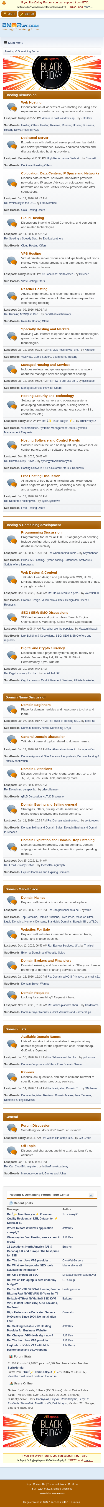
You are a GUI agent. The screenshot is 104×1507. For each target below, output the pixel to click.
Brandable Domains (59, 921)
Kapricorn (90, 349)
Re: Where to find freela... (63, 553)
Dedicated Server (34, 138)
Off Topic (28, 1146)
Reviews (28, 1072)
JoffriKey (86, 118)
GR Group (85, 1138)
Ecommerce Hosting (65, 356)
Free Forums (58, 1493)
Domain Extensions (36, 769)
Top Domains (29, 917)
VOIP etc (26, 356)
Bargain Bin (80, 921)
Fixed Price (67, 917)
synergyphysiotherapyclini (56, 461)
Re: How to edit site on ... (63, 380)
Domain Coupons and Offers (38, 1064)
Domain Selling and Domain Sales (42, 827)
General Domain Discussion (43, 737)
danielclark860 (51, 673)
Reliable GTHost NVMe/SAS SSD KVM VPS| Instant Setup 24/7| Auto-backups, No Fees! (32, 1303)
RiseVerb (13, 1403)
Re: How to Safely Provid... (20, 461)
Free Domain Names (70, 1064)
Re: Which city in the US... (20, 203)
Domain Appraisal (32, 756)
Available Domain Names (41, 1036)
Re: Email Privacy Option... (20, 865)
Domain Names (33, 897)
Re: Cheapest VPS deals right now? (30, 1335)
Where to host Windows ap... (59, 118)
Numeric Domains (35, 921)
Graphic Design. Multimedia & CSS (42, 600)
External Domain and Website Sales (43, 952)
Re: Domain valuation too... (64, 820)
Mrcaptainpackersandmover (79, 1274)
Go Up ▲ (73, 1484)
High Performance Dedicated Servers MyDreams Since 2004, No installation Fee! (31, 1317)
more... (88, 7)
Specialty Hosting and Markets (45, 329)
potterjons (89, 1057)
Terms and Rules (56, 1484)
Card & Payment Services (56, 680)
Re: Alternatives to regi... (62, 749)
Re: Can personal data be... (64, 910)
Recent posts (21, 1203)
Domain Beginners (36, 705)
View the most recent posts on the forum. (32, 1376)
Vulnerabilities (29, 428)
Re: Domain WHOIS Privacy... (66, 976)
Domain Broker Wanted (35, 983)
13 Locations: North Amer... (58, 274)
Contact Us (39, 1484)
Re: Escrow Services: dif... (64, 945)
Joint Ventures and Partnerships (71, 1012)
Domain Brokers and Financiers (46, 960)
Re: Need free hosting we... (20, 500)
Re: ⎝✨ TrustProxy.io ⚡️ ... (58, 421)
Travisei (89, 945)
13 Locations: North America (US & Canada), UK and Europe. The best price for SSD (33, 1251)
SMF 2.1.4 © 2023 (42, 1488)
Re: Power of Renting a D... (64, 720)
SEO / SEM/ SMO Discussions (44, 612)
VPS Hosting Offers (33, 281)
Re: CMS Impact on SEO (22, 1274)
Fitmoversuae (48, 203)
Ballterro (67, 1298)
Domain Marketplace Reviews (73, 1095)
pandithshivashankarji (58, 314)
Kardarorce (92, 1005)
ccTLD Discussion (54, 796)
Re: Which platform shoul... (64, 1005)
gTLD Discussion (31, 796)
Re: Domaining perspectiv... (20, 789)
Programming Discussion (41, 532)
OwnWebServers (72, 1260)
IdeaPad (90, 720)
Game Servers (42, 356)
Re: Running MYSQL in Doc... (22, 314)
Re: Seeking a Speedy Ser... (21, 238)
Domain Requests (35, 993)
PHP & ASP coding (32, 560)
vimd (88, 910)
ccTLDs (93, 921)
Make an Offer (84, 917)
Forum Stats (20, 1356)
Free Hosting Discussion (40, 476)
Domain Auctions (49, 917)
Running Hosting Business (78, 125)
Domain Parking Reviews (19, 1099)
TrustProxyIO (88, 421)
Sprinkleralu (15, 1367)
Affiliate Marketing (84, 680)
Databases (70, 560)
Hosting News (12, 129)
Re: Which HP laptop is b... (58, 1138)
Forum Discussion (35, 1125)
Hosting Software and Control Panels (50, 440)
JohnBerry (68, 1345)
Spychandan (90, 553)
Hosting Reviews (50, 125)
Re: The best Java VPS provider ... (29, 1260)
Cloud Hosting (32, 218)
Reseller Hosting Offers (35, 321)
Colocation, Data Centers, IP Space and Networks (60, 173)
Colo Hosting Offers (33, 210)
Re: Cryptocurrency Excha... (21, 673)
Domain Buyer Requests (36, 1012)
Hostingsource (71, 1289)
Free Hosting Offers (33, 508)
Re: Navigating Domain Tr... (64, 1088)
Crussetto (91, 158)
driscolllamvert (50, 789)
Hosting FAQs (31, 129)
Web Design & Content (39, 572)
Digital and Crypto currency (43, 648)
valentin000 (92, 593)
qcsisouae (88, 380)
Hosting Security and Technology (47, 396)
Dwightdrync (59, 1403)
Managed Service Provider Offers (41, 387)
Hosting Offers (29, 125)
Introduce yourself (32, 1173)
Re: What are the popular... (58, 628)
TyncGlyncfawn (50, 500)
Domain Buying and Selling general (49, 804)
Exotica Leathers (53, 238)
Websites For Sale (35, 929)
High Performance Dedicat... (64, 158)
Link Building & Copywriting (37, 635)
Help (28, 1484)
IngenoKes (87, 749)
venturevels (92, 820)
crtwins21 (94, 976)
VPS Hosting (31, 253)
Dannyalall (42, 1399)
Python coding (54, 560)
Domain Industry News (35, 727)
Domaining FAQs (60, 727)
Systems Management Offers (57, 428)
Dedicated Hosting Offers (36, 165)
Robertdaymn (69, 1399)
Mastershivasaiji (88, 628)
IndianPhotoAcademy (55, 1166)
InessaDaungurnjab (53, 865)
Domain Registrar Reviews (37, 1095)
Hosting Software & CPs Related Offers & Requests (52, 468)
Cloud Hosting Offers (33, 245)
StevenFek (26, 1403)
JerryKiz (84, 1399)
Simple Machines (62, 1488)
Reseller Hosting (34, 289)
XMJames (91, 1088)
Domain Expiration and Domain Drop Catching (57, 840)
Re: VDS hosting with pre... (64, 349)
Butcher (84, 274)
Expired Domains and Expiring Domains (45, 872)
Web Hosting (31, 102)
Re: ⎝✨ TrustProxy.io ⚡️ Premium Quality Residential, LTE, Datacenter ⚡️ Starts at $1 (32, 1218)
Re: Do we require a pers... (64, 593)
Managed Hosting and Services (46, 365)
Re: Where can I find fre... (63, 1057)
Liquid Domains (13, 921)
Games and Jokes (55, 1173)
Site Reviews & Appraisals (60, 756)
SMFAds (43, 1493)
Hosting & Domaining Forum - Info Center (39, 1194)
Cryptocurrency (30, 680)
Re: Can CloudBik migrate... (21, 1166)
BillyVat (55, 1399)
